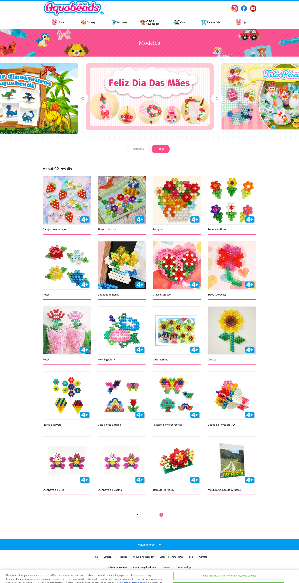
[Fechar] (293, 571)
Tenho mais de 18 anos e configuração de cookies (228, 562)
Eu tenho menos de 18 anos (228, 572)
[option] (149, 96)
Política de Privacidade (132, 569)
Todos (160, 148)
